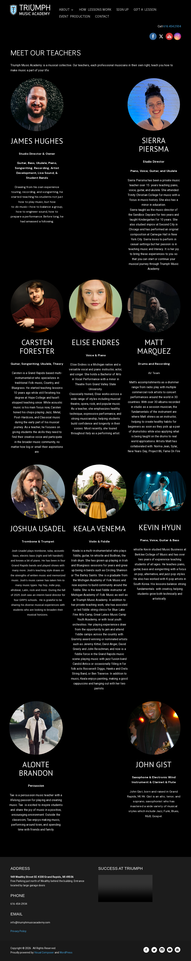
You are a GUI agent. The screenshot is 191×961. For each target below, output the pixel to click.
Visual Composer (44, 952)
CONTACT (104, 16)
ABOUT (66, 9)
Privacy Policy (18, 931)
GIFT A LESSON (146, 9)
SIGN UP (124, 9)
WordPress (66, 952)
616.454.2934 (172, 26)
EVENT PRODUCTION (76, 16)
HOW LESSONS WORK (96, 9)
